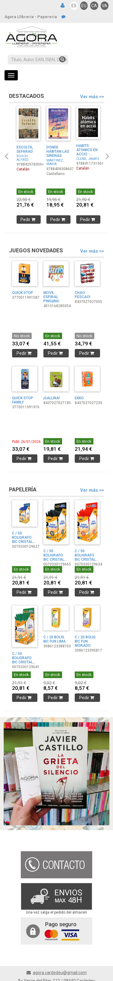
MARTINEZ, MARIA (55, 162)
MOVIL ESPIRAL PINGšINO (51, 297)
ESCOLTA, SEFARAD (25, 149)
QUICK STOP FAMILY (22, 400)
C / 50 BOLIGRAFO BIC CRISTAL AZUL (22, 539)
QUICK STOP (22, 293)
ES (74, 5)
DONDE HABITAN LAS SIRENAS (57, 151)
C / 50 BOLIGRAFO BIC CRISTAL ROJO (85, 557)
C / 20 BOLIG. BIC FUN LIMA (54, 639)
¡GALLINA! (51, 398)
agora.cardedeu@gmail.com (60, 972)
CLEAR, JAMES (87, 159)
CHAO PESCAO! (82, 295)
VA (104, 5)
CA (94, 5)
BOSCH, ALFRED (23, 158)
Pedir (28, 219)
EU (83, 5)
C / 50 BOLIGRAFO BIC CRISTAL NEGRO (53, 557)
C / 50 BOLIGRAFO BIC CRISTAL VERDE (22, 660)
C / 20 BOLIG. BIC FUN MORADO (85, 641)
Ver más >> (92, 96)
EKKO (79, 398)
